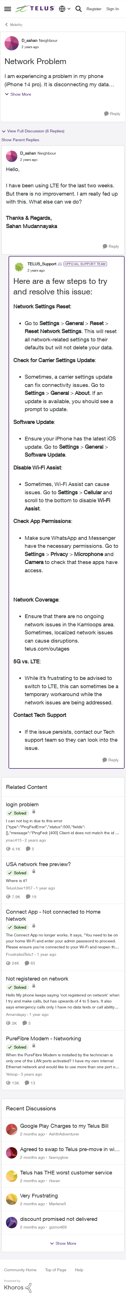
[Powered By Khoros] (63, 1286)
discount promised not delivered (58, 1219)
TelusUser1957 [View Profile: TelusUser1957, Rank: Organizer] (19, 887)
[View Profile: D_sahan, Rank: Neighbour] (12, 43)
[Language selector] (64, 9)
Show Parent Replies (20, 139)
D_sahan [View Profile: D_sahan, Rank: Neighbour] (29, 40)
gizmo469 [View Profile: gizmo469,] (58, 1227)
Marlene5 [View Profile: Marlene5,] (57, 1203)
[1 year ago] (44, 888)
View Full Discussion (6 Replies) (32, 131)
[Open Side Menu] (7, 9)
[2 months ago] (32, 1134)
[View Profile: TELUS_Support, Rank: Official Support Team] (19, 267)
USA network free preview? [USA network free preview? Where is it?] (38, 864)
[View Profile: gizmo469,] (11, 1222)
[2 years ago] (34, 840)
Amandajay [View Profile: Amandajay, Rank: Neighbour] (16, 1014)
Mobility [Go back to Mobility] (13, 24)
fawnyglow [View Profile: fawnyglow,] (58, 1157)
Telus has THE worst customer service (66, 1172)
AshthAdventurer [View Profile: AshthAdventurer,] (64, 1133)
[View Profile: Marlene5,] (11, 1199)
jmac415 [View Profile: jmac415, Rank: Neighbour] (14, 840)
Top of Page (55, 1269)
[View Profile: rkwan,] (11, 1176)
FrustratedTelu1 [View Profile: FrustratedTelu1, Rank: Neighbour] (20, 954)
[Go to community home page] (35, 9)
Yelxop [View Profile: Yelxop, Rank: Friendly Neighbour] (12, 1073)
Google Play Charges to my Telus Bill (64, 1126)
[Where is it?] (63, 880)
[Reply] (112, 114)
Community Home (20, 1269)
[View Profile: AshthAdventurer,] (11, 1129)
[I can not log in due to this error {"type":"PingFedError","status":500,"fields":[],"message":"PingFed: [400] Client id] (63, 827)
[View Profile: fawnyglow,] (11, 1152)
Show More (18, 94)
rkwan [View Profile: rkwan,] (54, 1180)
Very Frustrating (39, 1195)
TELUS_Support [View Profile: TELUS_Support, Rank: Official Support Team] (42, 263)
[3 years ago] (30, 1074)
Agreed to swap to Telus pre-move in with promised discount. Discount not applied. (69, 1149)
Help (79, 1269)
